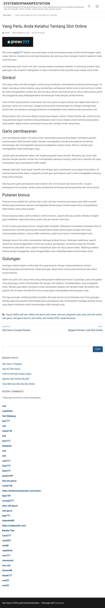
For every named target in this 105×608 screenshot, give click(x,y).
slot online (36, 318)
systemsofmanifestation (26, 3)
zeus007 (6, 540)
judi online (51, 314)
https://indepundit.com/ (14, 525)
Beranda (7, 15)
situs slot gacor (10, 505)
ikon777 (6, 441)
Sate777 (6, 465)
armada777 (8, 500)
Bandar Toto (8, 530)
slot (4, 406)
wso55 (5, 580)
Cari (97, 349)
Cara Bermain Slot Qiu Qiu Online (18, 384)
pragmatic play (73, 314)
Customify (59, 603)
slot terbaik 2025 (51, 318)
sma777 (6, 555)
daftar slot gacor (37, 314)
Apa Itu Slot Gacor (11, 369)
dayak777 (7, 575)
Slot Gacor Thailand (12, 364)
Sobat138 (7, 431)
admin (6, 33)
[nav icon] (97, 6)
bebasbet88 (8, 520)
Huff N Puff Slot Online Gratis (16, 374)
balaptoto (7, 446)
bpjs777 (6, 515)
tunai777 (6, 535)
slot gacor (7, 318)
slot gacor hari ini (21, 318)
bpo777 (6, 421)
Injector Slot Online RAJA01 (16, 379)
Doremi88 (7, 570)
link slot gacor (9, 480)
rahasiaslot (7, 560)
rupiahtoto (7, 411)
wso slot (6, 565)
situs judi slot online (92, 314)
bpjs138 (6, 495)
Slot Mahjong (9, 416)
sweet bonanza (68, 318)
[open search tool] (89, 6)
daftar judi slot (20, 314)
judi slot (61, 314)
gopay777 (18, 52)
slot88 (5, 545)
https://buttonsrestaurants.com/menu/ (21, 490)
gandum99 (7, 475)
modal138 (7, 485)
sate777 (6, 461)
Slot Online (38, 33)
